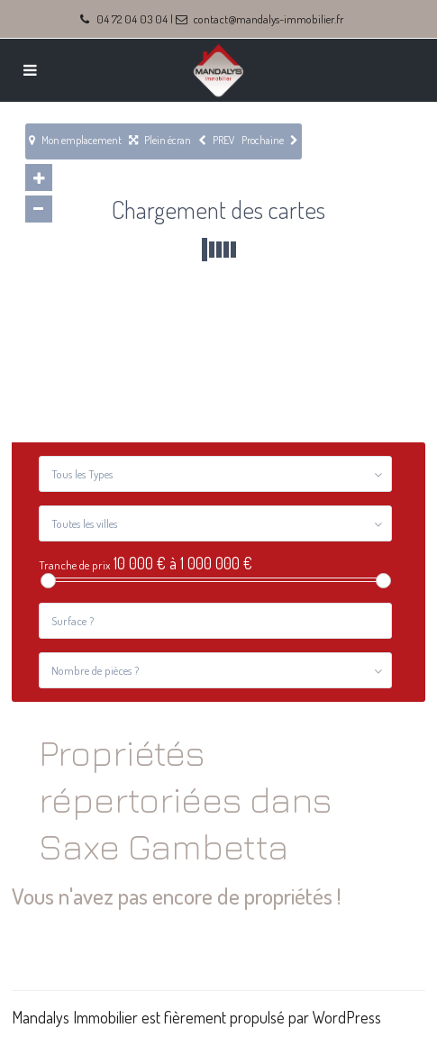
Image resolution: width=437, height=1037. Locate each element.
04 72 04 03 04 (132, 19)
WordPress (347, 1017)
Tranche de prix (74, 565)
